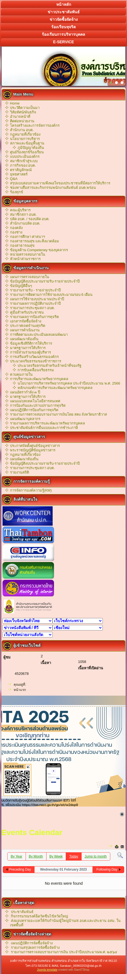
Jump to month (96, 856)
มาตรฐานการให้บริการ (28, 348)
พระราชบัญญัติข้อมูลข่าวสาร (32, 450)
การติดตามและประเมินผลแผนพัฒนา (39, 334)
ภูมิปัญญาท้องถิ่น (31, 148)
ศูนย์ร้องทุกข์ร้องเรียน (27, 152)
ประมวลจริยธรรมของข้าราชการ (35, 361)
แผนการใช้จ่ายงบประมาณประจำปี (37, 299)
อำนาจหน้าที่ (20, 117)
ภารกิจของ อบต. (23, 165)
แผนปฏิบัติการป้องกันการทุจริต (34, 410)
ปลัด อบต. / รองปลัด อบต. (30, 219)
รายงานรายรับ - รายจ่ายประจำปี (35, 290)
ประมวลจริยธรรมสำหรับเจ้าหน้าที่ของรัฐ (49, 365)
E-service (63, 42)
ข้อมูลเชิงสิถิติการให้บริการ (31, 343)
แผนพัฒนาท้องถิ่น (24, 339)
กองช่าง (16, 232)
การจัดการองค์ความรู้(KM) (31, 490)
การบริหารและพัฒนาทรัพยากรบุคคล (39, 379)
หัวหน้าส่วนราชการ (25, 259)
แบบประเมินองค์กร (25, 156)
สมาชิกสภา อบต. (23, 214)
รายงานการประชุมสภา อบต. (32, 308)
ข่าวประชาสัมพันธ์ (64, 12)
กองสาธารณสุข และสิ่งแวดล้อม (34, 241)
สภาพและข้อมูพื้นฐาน (27, 143)
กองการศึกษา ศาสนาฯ (27, 237)
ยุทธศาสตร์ (19, 174)
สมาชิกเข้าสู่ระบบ (24, 161)
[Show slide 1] (122, 814)
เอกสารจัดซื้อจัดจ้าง (25, 321)
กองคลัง (16, 228)
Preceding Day (20, 869)
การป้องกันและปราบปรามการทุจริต (37, 405)
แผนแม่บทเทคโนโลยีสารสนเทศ (35, 401)
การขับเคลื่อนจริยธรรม (36, 370)
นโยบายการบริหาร (25, 139)
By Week (56, 856)
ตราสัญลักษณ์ (21, 170)
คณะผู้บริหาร (20, 210)
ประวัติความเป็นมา (25, 108)
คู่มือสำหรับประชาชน (27, 312)
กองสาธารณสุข (22, 245)
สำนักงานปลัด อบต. (25, 223)
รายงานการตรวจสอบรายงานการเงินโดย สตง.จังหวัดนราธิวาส (58, 414)
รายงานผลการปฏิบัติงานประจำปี (35, 303)
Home (15, 103)
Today (73, 856)
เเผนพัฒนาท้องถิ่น (24, 459)
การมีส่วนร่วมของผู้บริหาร (30, 352)
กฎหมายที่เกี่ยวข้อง (25, 134)
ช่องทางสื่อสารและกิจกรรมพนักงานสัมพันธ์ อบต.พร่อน (53, 187)
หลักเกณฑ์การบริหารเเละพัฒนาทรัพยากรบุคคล (55, 388)
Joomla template (47, 969)
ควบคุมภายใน (21, 374)
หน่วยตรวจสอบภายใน (27, 254)
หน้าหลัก (63, 4)
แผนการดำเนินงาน (25, 330)
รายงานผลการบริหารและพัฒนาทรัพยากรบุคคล (47, 423)
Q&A (14, 179)
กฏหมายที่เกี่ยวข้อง (25, 454)
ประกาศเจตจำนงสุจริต (27, 326)
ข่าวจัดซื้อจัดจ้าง (64, 19)
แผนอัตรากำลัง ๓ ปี (25, 392)
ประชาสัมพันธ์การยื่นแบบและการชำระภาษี (44, 428)
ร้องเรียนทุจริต (63, 27)
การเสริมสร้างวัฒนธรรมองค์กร (34, 357)
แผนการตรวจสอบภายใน (29, 277)
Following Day (106, 869)
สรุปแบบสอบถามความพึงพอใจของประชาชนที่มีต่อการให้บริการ (60, 183)
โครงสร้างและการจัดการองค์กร (35, 125)
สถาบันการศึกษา (78, 627)
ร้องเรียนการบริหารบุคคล (63, 34)
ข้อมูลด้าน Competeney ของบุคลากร (39, 250)
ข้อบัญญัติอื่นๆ (21, 286)
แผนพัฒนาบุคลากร (25, 419)
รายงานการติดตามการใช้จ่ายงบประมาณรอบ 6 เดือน (51, 295)
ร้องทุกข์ (16, 192)
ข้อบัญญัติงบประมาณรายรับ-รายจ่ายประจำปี (45, 281)
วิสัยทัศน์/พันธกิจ (23, 112)
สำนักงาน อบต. (22, 130)
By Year (16, 856)
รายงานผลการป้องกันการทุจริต (34, 317)
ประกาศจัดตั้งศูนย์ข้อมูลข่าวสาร (35, 446)
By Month (36, 856)
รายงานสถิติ (19, 472)
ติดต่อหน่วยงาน (22, 121)
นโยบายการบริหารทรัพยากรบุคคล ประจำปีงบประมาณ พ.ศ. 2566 (69, 383)
